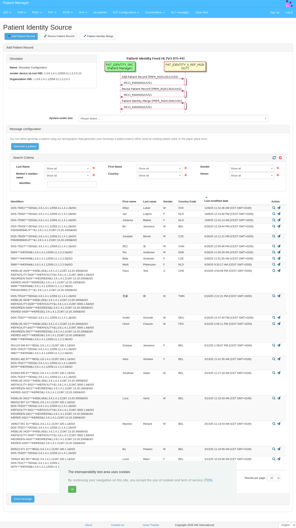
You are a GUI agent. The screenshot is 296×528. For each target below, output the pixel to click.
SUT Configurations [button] (126, 12)
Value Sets (201, 12)
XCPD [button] (68, 12)
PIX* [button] (52, 12)
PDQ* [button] (37, 12)
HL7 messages (180, 12)
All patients (100, 12)
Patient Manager (16, 3)
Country (113, 173)
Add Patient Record (21, 36)
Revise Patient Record (59, 36)
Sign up (274, 12)
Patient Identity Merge (98, 36)
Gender (205, 166)
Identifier (25, 183)
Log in (289, 12)
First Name (115, 166)
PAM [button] (21, 12)
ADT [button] (7, 12)
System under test (61, 118)
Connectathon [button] (155, 12)
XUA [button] (83, 12)
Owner (204, 173)
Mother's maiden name (26, 175)
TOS (208, 480)
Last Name (23, 166)
